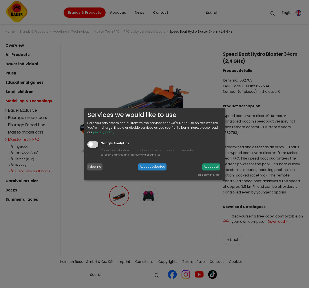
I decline (94, 167)
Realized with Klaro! (208, 175)
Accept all (211, 167)
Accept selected (152, 167)
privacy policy (103, 132)
